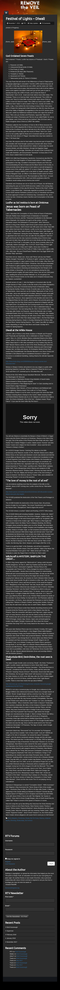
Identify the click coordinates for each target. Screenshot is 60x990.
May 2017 (19, 960)
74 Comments (46, 23)
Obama (41, 818)
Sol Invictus (28, 820)
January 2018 (11, 938)
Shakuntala (20, 820)
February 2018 (11, 934)
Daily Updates (34, 23)
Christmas (21, 818)
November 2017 (12, 942)
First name (9, 897)
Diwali (27, 818)
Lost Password (10, 864)
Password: (9, 849)
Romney (13, 820)
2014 (9, 818)
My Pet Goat (34, 818)
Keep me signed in (13, 859)
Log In (51, 864)
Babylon (14, 818)
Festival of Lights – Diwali (25, 19)
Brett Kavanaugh (12, 927)
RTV (24, 23)
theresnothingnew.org (12, 888)
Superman (10, 931)
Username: (9, 841)
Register (8, 861)
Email (7, 906)
